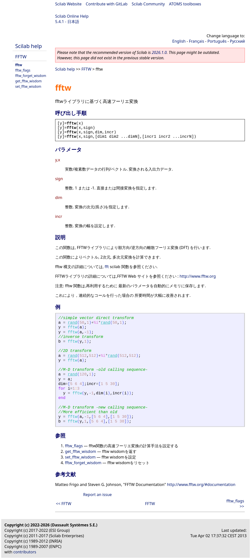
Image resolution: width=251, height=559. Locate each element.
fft (107, 266)
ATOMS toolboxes (185, 4)
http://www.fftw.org (197, 276)
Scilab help (28, 46)
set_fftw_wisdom (28, 86)
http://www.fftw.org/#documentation (201, 484)
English (179, 41)
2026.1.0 (159, 52)
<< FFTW (63, 503)
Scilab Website (68, 4)
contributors (24, 552)
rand (72, 323)
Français (196, 41)
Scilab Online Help (71, 16)
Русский (237, 41)
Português (216, 41)
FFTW (20, 56)
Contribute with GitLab (106, 4)
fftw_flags (22, 70)
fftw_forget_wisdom (30, 75)
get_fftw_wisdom (28, 81)
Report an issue (97, 494)
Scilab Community (148, 4)
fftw (18, 64)
